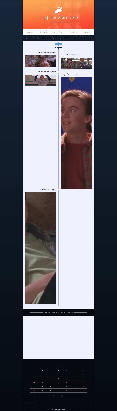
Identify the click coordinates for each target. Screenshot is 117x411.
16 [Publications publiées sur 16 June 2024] (83, 382)
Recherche (60, 312)
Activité (53, 312)
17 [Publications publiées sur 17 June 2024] (34, 386)
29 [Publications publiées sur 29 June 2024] (74, 390)
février (38, 36)
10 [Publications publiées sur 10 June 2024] (34, 382)
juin (53, 36)
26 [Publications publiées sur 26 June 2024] (50, 390)
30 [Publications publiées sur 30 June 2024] (83, 390)
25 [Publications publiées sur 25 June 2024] (42, 390)
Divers (87, 31)
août (60, 36)
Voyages (29, 31)
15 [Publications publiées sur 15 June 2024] (74, 382)
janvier (34, 36)
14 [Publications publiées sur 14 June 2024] (66, 382)
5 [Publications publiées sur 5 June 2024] (50, 378)
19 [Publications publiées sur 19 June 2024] (50, 386)
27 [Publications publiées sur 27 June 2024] (58, 390)
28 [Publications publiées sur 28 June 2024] (66, 390)
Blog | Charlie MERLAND (58, 18)
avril (46, 36)
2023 (26, 36)
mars (43, 36)
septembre (65, 36)
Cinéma (58, 31)
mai (50, 36)
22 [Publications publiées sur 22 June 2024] (74, 386)
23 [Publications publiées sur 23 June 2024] (83, 386)
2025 (91, 36)
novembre (76, 36)
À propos (46, 312)
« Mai (54, 395)
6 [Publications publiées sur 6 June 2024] (58, 378)
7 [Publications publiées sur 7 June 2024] (66, 378)
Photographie (44, 31)
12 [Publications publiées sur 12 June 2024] (50, 382)
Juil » (62, 395)
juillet (57, 36)
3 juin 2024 (58, 44)
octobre (71, 36)
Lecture (73, 31)
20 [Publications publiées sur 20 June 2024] (58, 386)
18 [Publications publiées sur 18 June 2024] (42, 386)
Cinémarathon (69, 312)
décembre (82, 36)
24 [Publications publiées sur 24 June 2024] (34, 390)
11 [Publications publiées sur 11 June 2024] (42, 382)
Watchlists (58, 47)
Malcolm (42, 52)
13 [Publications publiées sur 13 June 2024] (58, 382)
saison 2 (47, 52)
